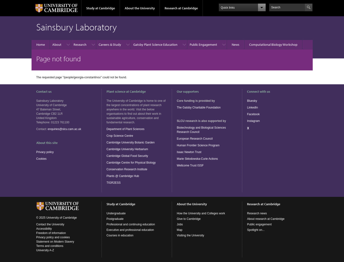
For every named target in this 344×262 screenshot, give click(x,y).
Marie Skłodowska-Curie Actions (197, 158)
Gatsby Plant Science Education (155, 44)
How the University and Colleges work (201, 213)
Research (80, 44)
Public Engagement (203, 44)
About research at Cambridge (266, 219)
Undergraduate (116, 213)
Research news (257, 213)
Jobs (180, 224)
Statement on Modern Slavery (55, 241)
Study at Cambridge (100, 8)
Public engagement (259, 224)
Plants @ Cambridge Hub (123, 176)
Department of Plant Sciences (126, 129)
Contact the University (50, 224)
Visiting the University (190, 235)
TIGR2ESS (114, 182)
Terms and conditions (49, 246)
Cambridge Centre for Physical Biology (131, 162)
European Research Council (195, 138)
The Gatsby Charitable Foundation (198, 107)
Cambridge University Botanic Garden (131, 142)
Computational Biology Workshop (273, 44)
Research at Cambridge (181, 8)
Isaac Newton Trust (189, 152)
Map (179, 230)
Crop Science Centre (120, 135)
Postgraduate (115, 219)
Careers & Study (110, 44)
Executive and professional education (130, 230)
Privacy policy (45, 152)
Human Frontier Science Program (198, 145)
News (235, 44)
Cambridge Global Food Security (127, 156)
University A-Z (45, 250)
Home (40, 44)
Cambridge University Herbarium (127, 149)
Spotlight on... (255, 230)
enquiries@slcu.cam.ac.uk (64, 129)
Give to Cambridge (189, 219)
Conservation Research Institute (127, 169)
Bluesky (252, 101)
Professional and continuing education (131, 224)
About (56, 44)
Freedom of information (51, 233)
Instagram (253, 121)
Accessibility (44, 228)
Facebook (253, 114)
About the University (140, 8)
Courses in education (120, 235)
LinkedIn (252, 107)
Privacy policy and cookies (53, 237)
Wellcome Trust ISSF (190, 165)
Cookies (41, 158)
